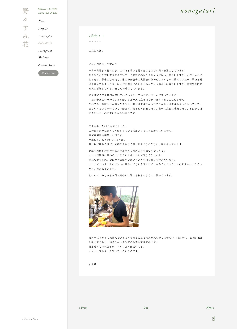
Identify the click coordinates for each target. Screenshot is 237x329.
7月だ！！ (97, 36)
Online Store (52, 65)
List (146, 308)
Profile (52, 28)
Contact (48, 73)
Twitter (52, 58)
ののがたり (52, 43)
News (52, 21)
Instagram (52, 50)
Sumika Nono (30, 319)
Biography (52, 36)
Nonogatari (141, 15)
